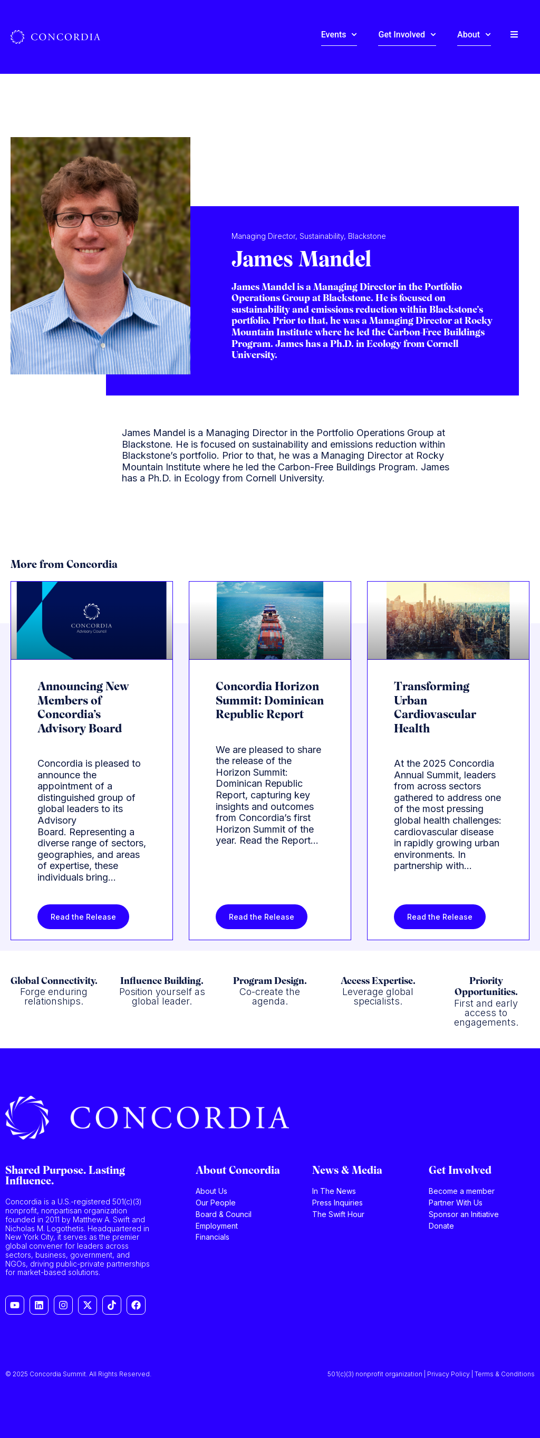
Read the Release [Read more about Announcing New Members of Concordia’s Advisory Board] (83, 916)
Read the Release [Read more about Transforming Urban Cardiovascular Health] (439, 916)
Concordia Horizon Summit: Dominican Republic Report (270, 701)
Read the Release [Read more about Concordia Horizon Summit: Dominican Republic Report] (261, 916)
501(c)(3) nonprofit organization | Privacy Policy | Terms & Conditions (431, 1374)
